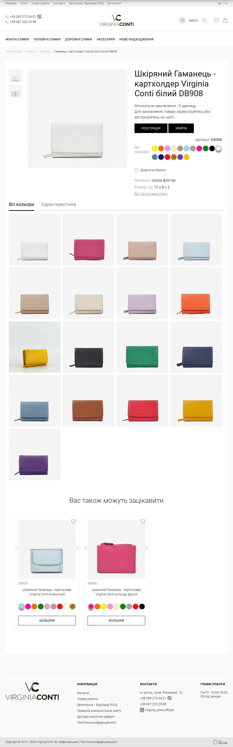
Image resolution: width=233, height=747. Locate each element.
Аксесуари (106, 39)
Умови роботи (40, 3)
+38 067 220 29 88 (23, 22)
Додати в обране (152, 170)
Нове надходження (136, 39)
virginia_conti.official (157, 710)
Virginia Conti (45, 742)
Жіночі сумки (17, 39)
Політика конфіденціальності (99, 742)
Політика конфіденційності (96, 722)
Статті (24, 3)
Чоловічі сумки (47, 39)
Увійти (193, 20)
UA (219, 3)
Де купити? (114, 3)
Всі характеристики (150, 194)
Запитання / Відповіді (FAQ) (86, 3)
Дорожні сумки (78, 39)
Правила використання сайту (99, 710)
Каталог (83, 693)
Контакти (59, 3)
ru (226, 3)
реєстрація (151, 128)
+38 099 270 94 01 (23, 16)
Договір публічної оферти (95, 716)
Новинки (11, 3)
